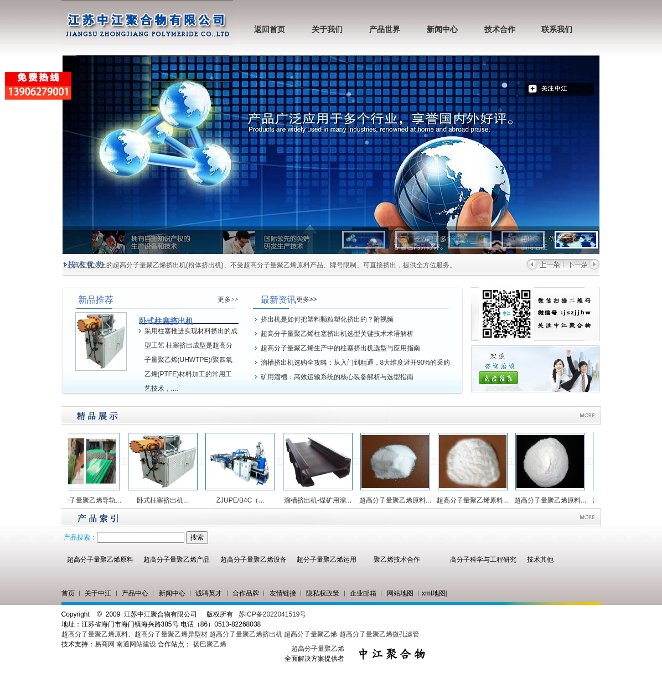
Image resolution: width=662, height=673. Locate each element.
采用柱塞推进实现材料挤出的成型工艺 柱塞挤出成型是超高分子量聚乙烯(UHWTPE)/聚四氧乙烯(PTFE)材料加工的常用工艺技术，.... (190, 359)
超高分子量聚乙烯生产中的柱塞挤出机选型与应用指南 (340, 348)
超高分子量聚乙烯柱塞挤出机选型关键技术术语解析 (337, 334)
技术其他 (540, 559)
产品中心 (135, 593)
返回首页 (269, 29)
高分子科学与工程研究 (483, 559)
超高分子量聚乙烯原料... (400, 500)
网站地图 (400, 593)
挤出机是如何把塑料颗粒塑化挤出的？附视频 (327, 319)
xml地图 (434, 593)
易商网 (105, 644)
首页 (68, 593)
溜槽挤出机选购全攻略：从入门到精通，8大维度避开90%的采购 (356, 362)
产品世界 (384, 29)
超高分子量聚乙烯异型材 (171, 634)
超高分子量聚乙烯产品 (176, 559)
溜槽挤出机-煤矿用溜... (322, 500)
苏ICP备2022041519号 (273, 614)
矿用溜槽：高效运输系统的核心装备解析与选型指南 (337, 377)
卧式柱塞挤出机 (166, 321)
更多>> (228, 299)
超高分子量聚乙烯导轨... (90, 500)
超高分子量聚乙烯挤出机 (246, 634)
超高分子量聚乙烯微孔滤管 (379, 634)
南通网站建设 (136, 644)
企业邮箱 (363, 593)
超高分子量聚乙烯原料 (100, 559)
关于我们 (327, 29)
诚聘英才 (208, 593)
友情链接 (283, 593)
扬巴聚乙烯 (209, 644)
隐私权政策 (322, 593)
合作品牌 (245, 593)
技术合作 (499, 29)
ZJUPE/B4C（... (245, 500)
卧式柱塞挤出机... (167, 500)
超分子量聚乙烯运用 (326, 559)
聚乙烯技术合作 (397, 559)
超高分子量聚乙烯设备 (253, 559)
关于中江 (98, 593)
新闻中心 (442, 29)
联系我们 (556, 29)
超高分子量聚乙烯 (310, 634)
